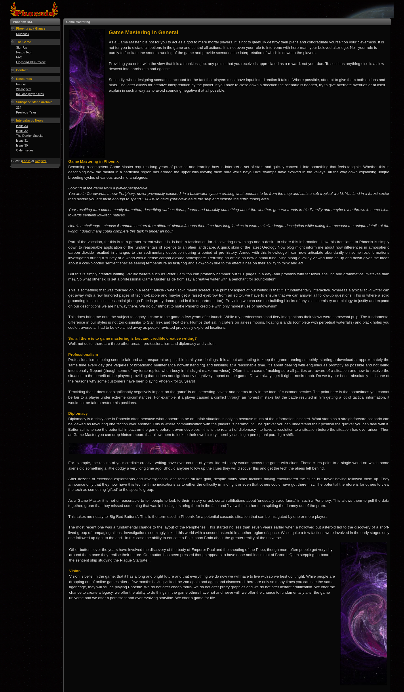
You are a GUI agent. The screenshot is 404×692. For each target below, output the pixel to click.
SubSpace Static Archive (34, 102)
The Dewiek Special (29, 135)
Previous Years (26, 112)
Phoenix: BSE (23, 22)
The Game (23, 42)
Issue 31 (22, 140)
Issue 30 (22, 145)
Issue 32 (22, 130)
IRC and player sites (30, 94)
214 (18, 107)
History (21, 84)
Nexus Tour (24, 52)
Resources (24, 78)
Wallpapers (23, 89)
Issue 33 (22, 126)
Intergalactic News (29, 120)
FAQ (19, 57)
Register (40, 161)
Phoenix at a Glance (30, 28)
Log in (26, 161)
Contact (22, 70)
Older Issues (24, 150)
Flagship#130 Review (30, 62)
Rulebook (22, 34)
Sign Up (21, 47)
